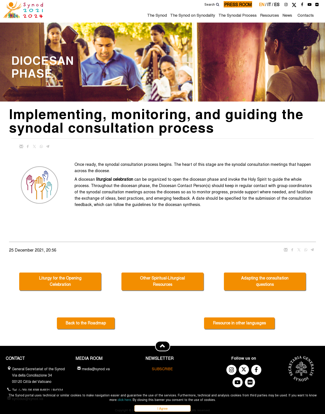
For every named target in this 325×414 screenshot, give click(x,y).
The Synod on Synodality (192, 15)
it (270, 4)
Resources (269, 15)
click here (124, 399)
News (287, 15)
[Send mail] (21, 146)
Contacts (305, 15)
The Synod (157, 15)
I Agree (162, 408)
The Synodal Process (237, 15)
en (262, 4)
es (276, 4)
